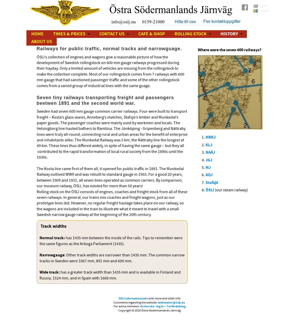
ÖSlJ (210, 190)
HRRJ (211, 137)
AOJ (209, 175)
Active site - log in (151, 306)
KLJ (209, 145)
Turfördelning (176, 306)
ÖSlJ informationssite (133, 298)
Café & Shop (151, 34)
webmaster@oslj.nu (171, 302)
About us (41, 41)
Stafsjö (212, 182)
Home (37, 34)
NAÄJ (210, 152)
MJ (208, 167)
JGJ (209, 160)
